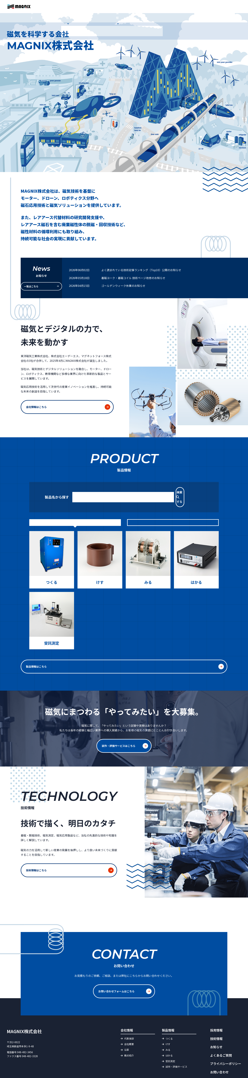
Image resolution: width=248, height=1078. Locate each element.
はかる (169, 1037)
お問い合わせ (234, 10)
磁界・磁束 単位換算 (165, 14)
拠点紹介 (129, 1037)
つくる (169, 1020)
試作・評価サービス (133, 14)
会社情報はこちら (37, 404)
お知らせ (72, 14)
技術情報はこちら (37, 855)
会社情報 (90, 14)
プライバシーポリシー (225, 1045)
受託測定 (170, 1042)
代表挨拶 (129, 1020)
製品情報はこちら (116, 653)
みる (168, 1031)
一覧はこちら (38, 285)
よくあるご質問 (155, 5)
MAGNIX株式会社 (24, 1012)
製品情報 (108, 14)
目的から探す (75, 509)
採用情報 (208, 14)
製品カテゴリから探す (172, 509)
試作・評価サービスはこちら (120, 731)
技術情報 (190, 14)
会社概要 (129, 1025)
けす (168, 1025)
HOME (56, 14)
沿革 (126, 1031)
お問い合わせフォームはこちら (117, 974)
